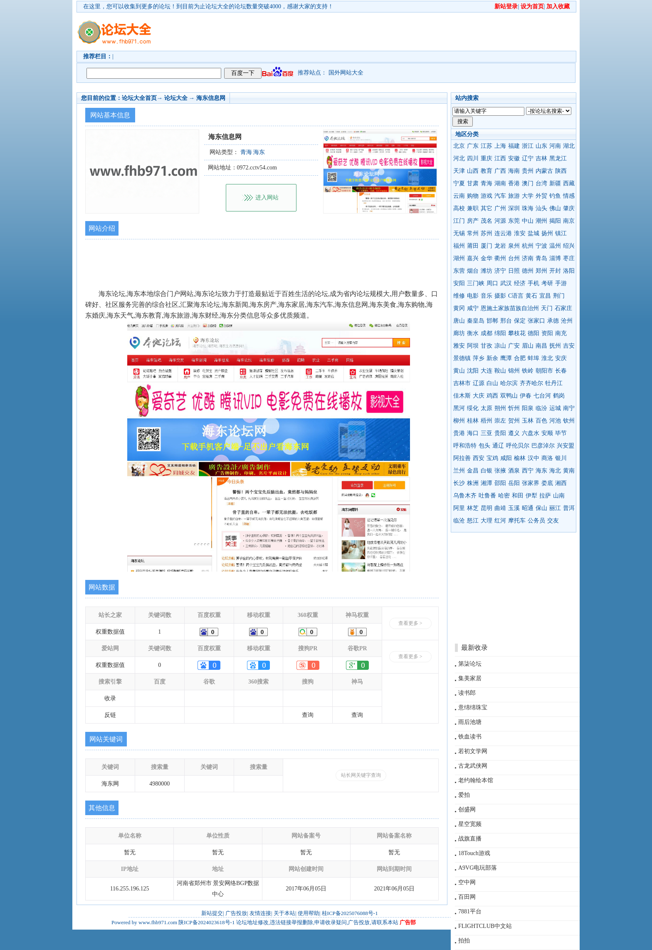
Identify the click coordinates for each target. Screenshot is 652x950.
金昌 (473, 471)
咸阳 (506, 458)
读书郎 (467, 693)
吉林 (541, 158)
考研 (547, 283)
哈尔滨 (509, 383)
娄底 (547, 483)
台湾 (541, 183)
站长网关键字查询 (361, 775)
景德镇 (462, 358)
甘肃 (473, 183)
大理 (486, 520)
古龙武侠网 (472, 766)
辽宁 (527, 158)
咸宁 (473, 308)
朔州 (500, 408)
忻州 (514, 408)
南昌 (541, 346)
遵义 (514, 433)
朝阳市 (544, 371)
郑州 (541, 271)
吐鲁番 (487, 495)
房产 (473, 221)
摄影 (500, 296)
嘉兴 (473, 258)
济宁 (500, 271)
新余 (492, 358)
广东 (473, 146)
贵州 (527, 171)
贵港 (459, 433)
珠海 (527, 208)
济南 (527, 258)
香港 (514, 183)
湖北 (569, 146)
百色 (541, 421)
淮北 (547, 358)
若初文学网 (472, 751)
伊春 (525, 396)
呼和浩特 (465, 446)
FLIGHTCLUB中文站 (485, 926)
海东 (541, 471)
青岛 (541, 258)
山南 (559, 495)
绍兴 (569, 246)
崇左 (500, 421)
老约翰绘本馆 (475, 780)
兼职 (473, 208)
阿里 (459, 508)
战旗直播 (470, 839)
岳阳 (514, 483)
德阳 (533, 333)
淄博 (555, 258)
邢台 (506, 321)
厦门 (486, 246)
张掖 (500, 471)
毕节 (561, 433)
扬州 (547, 233)
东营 (459, 271)
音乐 (486, 296)
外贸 (541, 196)
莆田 (473, 246)
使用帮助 (308, 913)
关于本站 (284, 913)
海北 (555, 471)
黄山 (459, 371)
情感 (569, 196)
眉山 (527, 346)
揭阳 (555, 221)
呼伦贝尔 (517, 446)
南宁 (569, 408)
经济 (520, 283)
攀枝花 (517, 333)
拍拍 (464, 941)
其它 (486, 208)
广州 (500, 208)
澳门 (527, 183)
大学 (527, 196)
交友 (553, 520)
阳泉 (527, 408)
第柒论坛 (470, 664)
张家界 (530, 483)
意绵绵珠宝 (472, 707)
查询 (308, 715)
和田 (518, 495)
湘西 (561, 483)
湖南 (500, 183)
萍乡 (478, 358)
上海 (500, 146)
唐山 (459, 321)
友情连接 (260, 913)
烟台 (473, 271)
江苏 (486, 146)
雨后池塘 (470, 722)
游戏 (486, 196)
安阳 (459, 283)
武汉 (506, 283)
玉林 (527, 421)
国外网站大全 (345, 73)
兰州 (459, 471)
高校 (459, 208)
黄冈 (459, 308)
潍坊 (486, 271)
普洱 (569, 508)
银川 (561, 458)
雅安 (459, 346)
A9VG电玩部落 (477, 868)
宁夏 (459, 183)
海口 (473, 433)
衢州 (500, 258)
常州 (473, 233)
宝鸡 (492, 458)
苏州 (486, 233)
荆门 (559, 296)
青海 (486, 183)
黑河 (459, 408)
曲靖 (500, 508)
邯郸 (492, 321)
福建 (514, 146)
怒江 (473, 520)
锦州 (514, 371)
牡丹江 (554, 383)
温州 (555, 246)
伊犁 (531, 495)
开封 (555, 271)
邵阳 (500, 483)
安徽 (514, 158)
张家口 (536, 321)
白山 (492, 383)
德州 (527, 271)
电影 (473, 296)
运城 (555, 408)
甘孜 (486, 346)
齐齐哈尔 (531, 383)
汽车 (500, 196)
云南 (459, 196)
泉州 (514, 246)
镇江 (561, 233)
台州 (514, 258)
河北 (459, 158)
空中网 (467, 882)
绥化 (473, 408)
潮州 (541, 221)
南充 (561, 333)
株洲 (473, 483)
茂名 (486, 221)
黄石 (531, 296)
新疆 (555, 183)
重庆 (486, 158)
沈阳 (473, 371)
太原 (486, 408)
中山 (527, 221)
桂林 (473, 421)
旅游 (514, 196)
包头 (484, 446)
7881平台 (470, 911)
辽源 (478, 383)
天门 (547, 308)
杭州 (527, 246)
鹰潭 (506, 358)
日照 (514, 271)
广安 (514, 346)
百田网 (467, 897)
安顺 (547, 433)
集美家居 (470, 678)
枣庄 (569, 258)
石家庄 (563, 308)
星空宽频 (470, 824)
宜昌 (545, 296)
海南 (514, 171)
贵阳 (500, 433)
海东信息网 (210, 98)
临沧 (459, 520)
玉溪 (514, 508)
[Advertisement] (373, 31)
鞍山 (500, 371)
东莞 (514, 221)
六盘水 (530, 433)
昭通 (527, 508)
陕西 (561, 171)
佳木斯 (462, 396)
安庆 (561, 358)
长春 (561, 371)
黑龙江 (558, 158)
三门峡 (475, 283)
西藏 (569, 183)
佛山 (555, 208)
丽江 (555, 508)
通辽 (498, 446)
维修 (459, 296)
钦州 (569, 421)
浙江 (527, 146)
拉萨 (545, 495)
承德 (553, 321)
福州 (459, 246)
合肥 (520, 358)
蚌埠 (533, 358)
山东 (541, 146)
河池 (555, 421)
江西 (500, 158)
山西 (473, 171)
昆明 (486, 508)
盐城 (533, 233)
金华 (486, 258)
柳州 (459, 421)
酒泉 (514, 471)
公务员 (536, 520)
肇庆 (569, 208)
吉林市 (462, 383)
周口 (492, 283)
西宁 (527, 471)
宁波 (541, 246)
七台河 (542, 396)
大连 (486, 371)
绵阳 (500, 333)
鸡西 (492, 396)
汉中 (533, 458)
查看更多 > (410, 623)
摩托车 (517, 520)
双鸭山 (509, 396)
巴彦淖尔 (543, 446)
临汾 (541, 408)
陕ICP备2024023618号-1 (206, 922)
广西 (500, 171)
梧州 (486, 421)
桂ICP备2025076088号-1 (350, 913)
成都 (486, 333)
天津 (459, 171)
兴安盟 (565, 446)
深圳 (514, 208)
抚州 (555, 346)
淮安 (520, 233)
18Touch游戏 (474, 853)
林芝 (473, 508)
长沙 (459, 483)
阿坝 (473, 346)
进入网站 (267, 197)
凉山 (500, 346)
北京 (459, 146)
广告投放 (236, 913)
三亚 (486, 433)
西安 (478, 458)
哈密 (504, 495)
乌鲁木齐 (465, 495)
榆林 (520, 458)
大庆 (478, 396)
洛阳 (569, 271)
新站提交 (212, 913)
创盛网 (467, 809)
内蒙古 (544, 171)
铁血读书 (470, 737)
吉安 (569, 346)
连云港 (503, 233)
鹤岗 (559, 396)
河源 (500, 221)
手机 (533, 283)
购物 (473, 196)
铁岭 (527, 371)
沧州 (567, 321)
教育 (486, 171)
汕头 (541, 208)
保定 (520, 321)
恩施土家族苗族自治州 (510, 308)
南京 (569, 221)
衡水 (473, 333)
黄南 (569, 471)
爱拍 (464, 795)
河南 (555, 146)
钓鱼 (555, 196)
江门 (459, 221)
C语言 (516, 296)
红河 (500, 520)
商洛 (547, 458)
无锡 (459, 233)
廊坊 (459, 333)
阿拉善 (462, 458)
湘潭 (486, 483)
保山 (541, 508)
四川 (473, 158)
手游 (561, 283)
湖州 (459, 258)
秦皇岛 (475, 321)
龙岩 (500, 246)
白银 (486, 471)
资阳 (547, 333)
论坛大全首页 (139, 98)
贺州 (514, 421)
